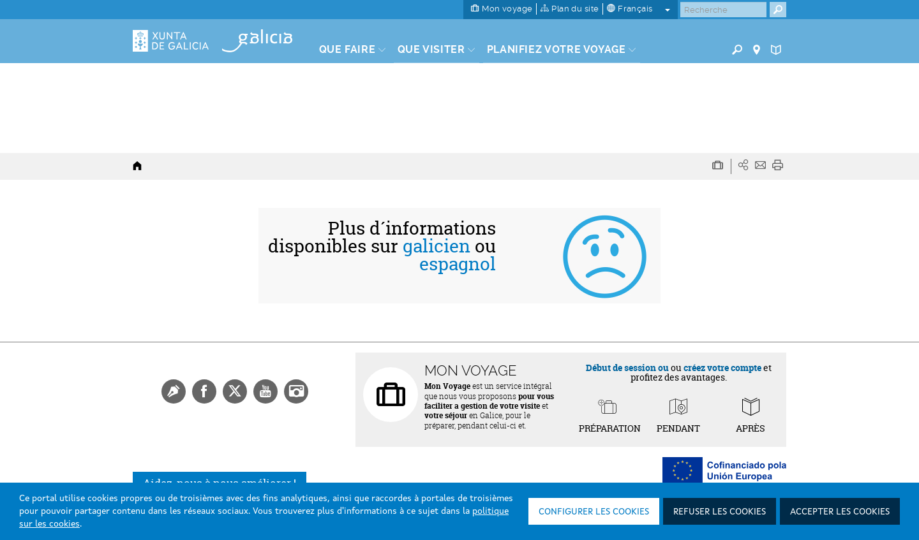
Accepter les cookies (840, 511)
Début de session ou (627, 367)
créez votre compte (722, 367)
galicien (436, 246)
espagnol (457, 264)
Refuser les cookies (719, 511)
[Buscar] (723, 9)
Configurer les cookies (594, 511)
